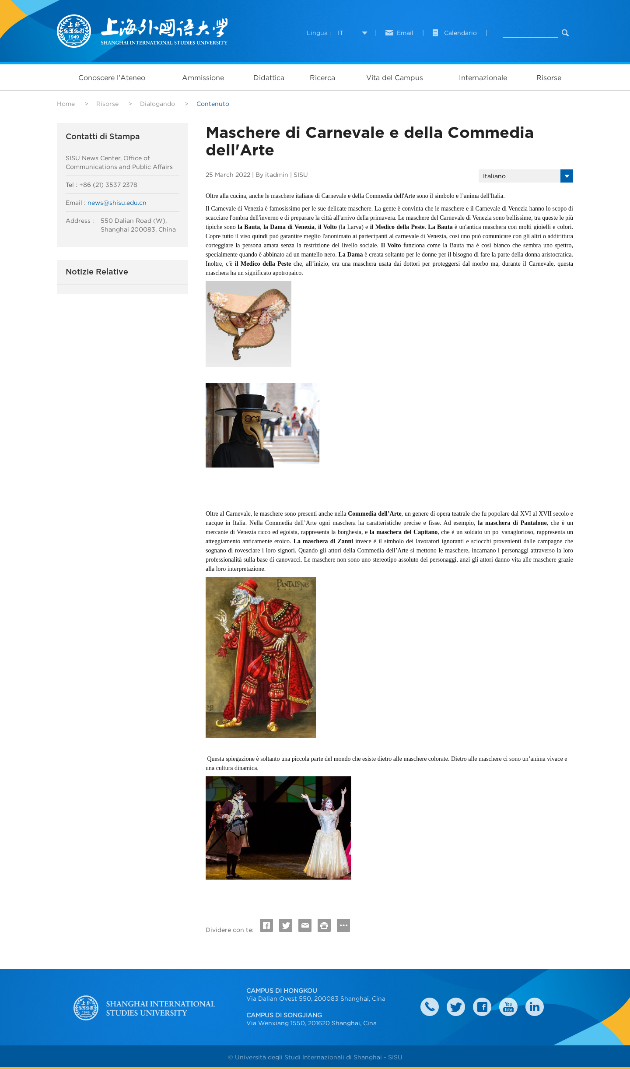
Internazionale (483, 77)
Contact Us (429, 1007)
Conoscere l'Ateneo (111, 77)
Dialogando (157, 103)
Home (66, 103)
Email (405, 32)
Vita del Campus (394, 77)
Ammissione (203, 77)
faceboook (482, 1007)
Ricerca (322, 77)
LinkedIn (534, 1007)
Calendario (460, 32)
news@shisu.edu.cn (117, 202)
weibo (508, 1007)
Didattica (268, 77)
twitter (456, 1007)
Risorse (548, 77)
